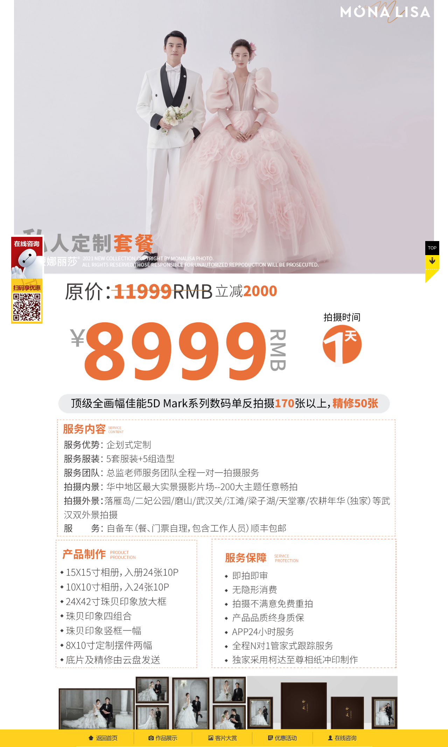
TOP (432, 235)
